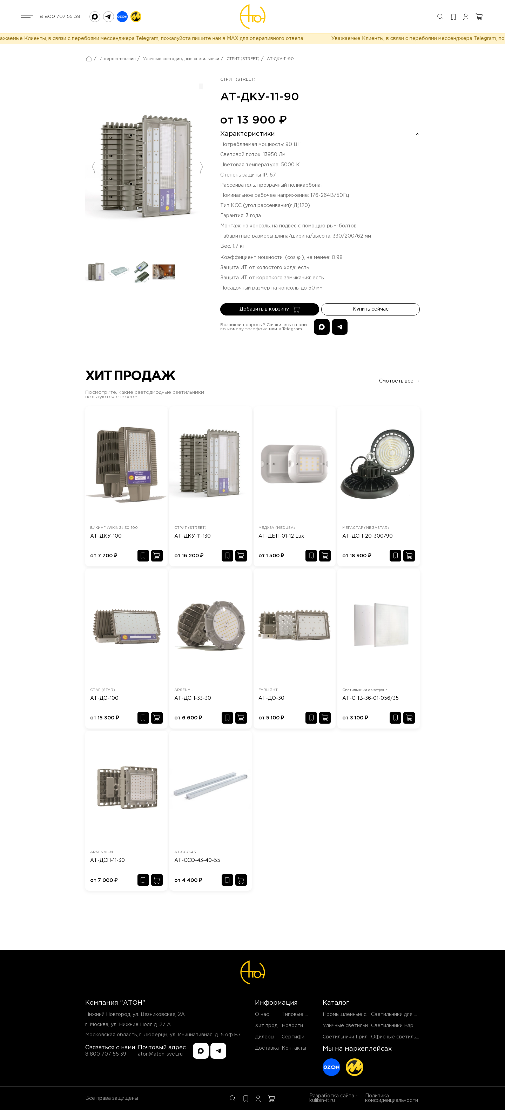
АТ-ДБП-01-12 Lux (281, 536)
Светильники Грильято (351, 1037)
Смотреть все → (399, 381)
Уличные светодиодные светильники (181, 59)
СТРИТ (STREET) (243, 59)
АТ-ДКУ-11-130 (192, 536)
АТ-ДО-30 (271, 698)
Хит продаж (269, 1026)
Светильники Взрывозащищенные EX (417, 1026)
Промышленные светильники (359, 1014)
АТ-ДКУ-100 (106, 536)
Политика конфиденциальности (391, 1098)
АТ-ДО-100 (104, 698)
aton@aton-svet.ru (160, 1054)
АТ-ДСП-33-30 (192, 698)
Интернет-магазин (118, 59)
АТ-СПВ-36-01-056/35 (370, 698)
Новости (292, 1026)
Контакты (294, 1048)
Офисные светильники (399, 1037)
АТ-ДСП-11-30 (107, 860)
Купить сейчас (370, 309)
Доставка (267, 1048)
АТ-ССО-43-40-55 (197, 860)
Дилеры (264, 1037)
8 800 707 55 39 (60, 16)
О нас (262, 1014)
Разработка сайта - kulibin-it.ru (333, 1098)
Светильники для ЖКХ (398, 1014)
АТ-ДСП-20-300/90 (367, 536)
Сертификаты (299, 1037)
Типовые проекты (304, 1014)
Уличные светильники (349, 1026)
